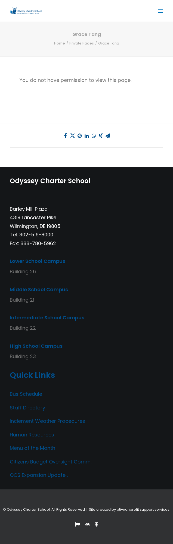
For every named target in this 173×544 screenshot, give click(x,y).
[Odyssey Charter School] (26, 10)
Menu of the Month (32, 448)
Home (59, 43)
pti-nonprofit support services (143, 509)
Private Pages (81, 43)
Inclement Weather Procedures (47, 421)
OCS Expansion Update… (39, 475)
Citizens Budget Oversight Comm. (50, 461)
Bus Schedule (26, 394)
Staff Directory (27, 407)
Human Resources (32, 434)
